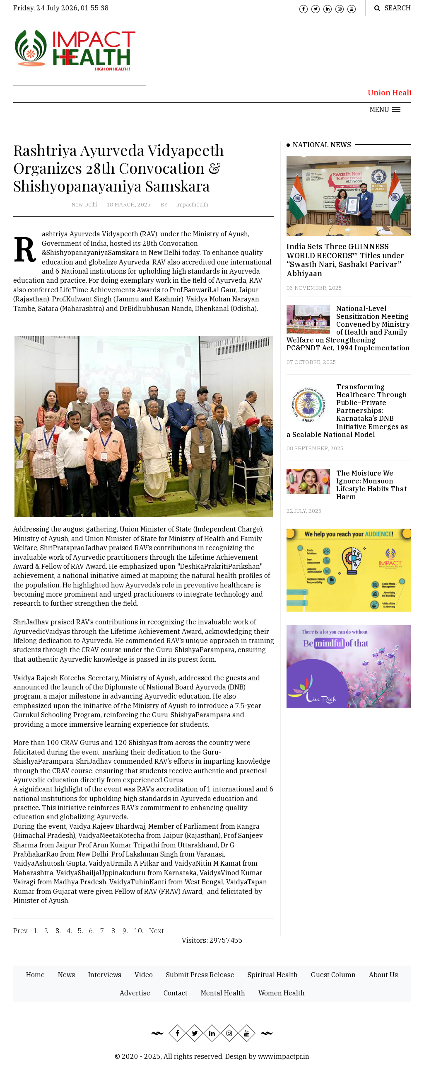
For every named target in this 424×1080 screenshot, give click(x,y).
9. (125, 936)
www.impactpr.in (283, 1056)
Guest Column (333, 975)
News (66, 975)
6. (91, 936)
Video (144, 975)
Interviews (104, 975)
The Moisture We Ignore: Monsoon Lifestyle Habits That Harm (371, 485)
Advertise (135, 993)
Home (35, 975)
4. (69, 936)
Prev (20, 936)
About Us (383, 975)
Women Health (281, 993)
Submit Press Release (200, 975)
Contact (176, 993)
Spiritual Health (273, 975)
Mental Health (223, 993)
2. (47, 936)
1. (36, 936)
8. (114, 936)
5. (80, 936)
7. (103, 936)
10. (138, 936)
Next (156, 936)
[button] (385, 109)
